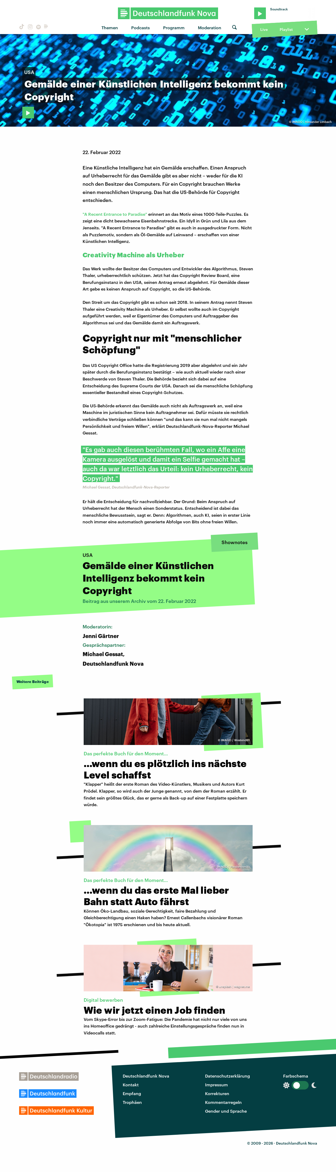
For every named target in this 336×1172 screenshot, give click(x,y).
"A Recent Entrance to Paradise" (115, 214)
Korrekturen (217, 1093)
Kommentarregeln (223, 1102)
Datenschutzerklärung (227, 1075)
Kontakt (131, 1084)
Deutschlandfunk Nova (146, 1075)
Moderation (209, 27)
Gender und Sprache (226, 1110)
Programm (174, 27)
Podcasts (140, 27)
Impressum (216, 1084)
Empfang (132, 1093)
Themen (109, 27)
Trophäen (132, 1102)
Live (264, 29)
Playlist (286, 29)
